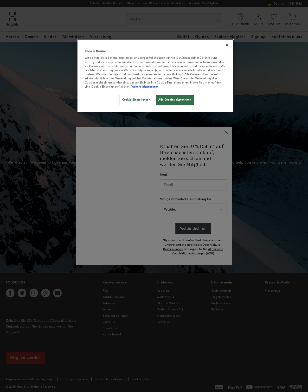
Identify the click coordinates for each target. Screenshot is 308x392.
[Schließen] (227, 45)
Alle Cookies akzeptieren (174, 99)
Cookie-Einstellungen (136, 99)
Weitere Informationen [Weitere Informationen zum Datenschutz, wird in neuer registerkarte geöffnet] (144, 86)
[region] (155, 75)
